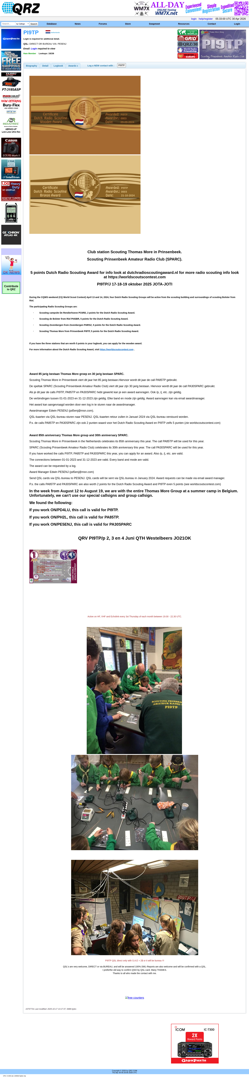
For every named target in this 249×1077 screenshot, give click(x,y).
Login (237, 24)
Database (52, 24)
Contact (212, 24)
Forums (103, 24)
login (194, 18)
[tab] (32, 65)
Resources (183, 24)
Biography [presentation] (31, 65)
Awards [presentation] (73, 65)
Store (128, 24)
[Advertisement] (85, 1043)
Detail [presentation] (45, 65)
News (78, 24)
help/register (206, 18)
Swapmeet (154, 24)
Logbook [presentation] (58, 65)
